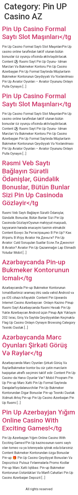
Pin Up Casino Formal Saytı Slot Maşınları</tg (36, 33)
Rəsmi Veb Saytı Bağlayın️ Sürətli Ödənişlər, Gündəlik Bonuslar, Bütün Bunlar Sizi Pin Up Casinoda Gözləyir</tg (36, 183)
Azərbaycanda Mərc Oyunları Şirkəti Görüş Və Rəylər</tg (34, 345)
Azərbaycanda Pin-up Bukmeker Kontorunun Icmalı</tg (35, 270)
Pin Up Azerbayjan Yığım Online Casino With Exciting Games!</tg (38, 420)
